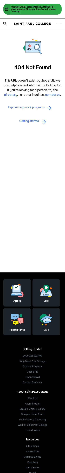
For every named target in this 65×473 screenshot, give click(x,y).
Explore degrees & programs (29, 108)
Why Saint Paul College (33, 361)
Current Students (32, 382)
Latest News (32, 430)
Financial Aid (32, 377)
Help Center (32, 467)
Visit (46, 292)
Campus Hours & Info (32, 414)
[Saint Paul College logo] (32, 24)
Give (46, 321)
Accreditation (32, 403)
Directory (32, 462)
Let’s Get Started (32, 355)
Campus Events (32, 456)
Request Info (17, 321)
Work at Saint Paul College (32, 424)
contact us (52, 94)
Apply (17, 292)
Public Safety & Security (32, 419)
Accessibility (32, 451)
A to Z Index (32, 446)
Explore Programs (32, 366)
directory (10, 94)
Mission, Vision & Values (33, 409)
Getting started (32, 121)
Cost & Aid (32, 371)
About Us (32, 398)
